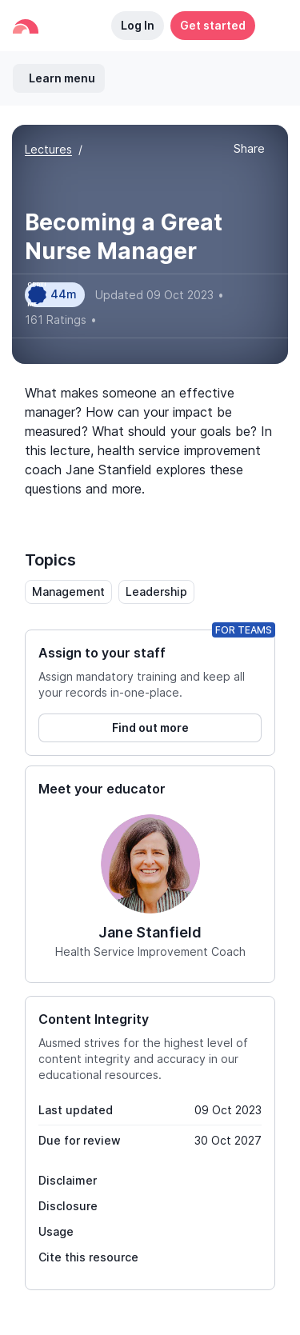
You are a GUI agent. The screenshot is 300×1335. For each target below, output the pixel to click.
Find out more (150, 727)
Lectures (48, 149)
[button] (271, 25)
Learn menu (62, 78)
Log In (137, 25)
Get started (213, 25)
